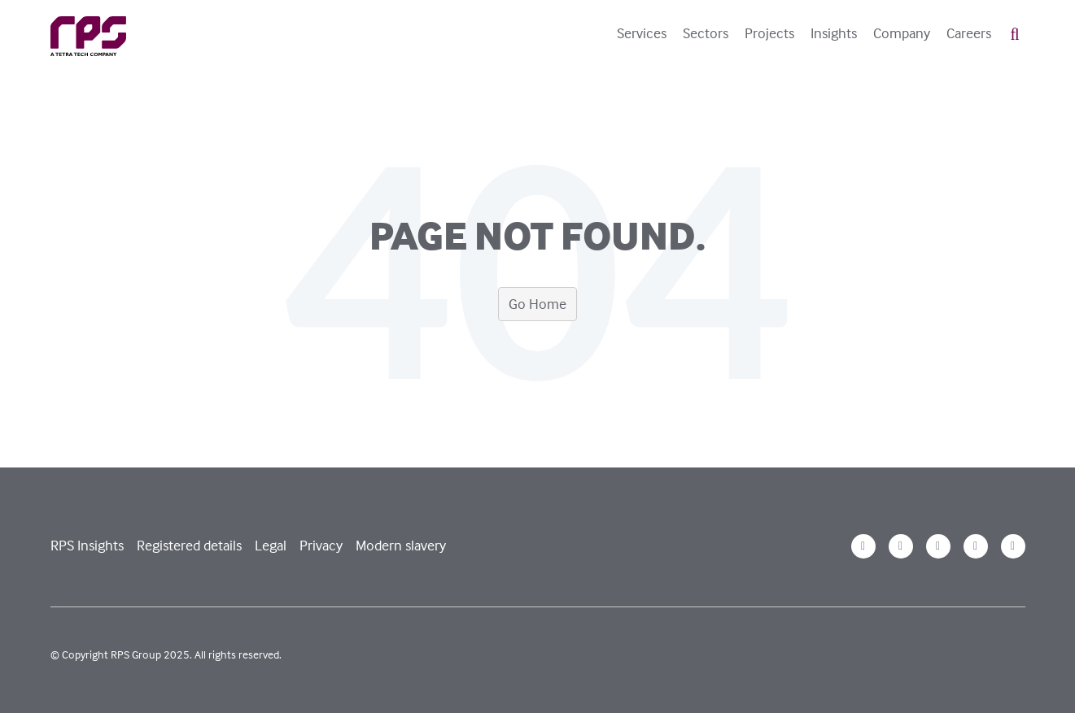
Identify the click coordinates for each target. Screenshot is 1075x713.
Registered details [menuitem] (189, 545)
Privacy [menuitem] (321, 545)
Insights (834, 33)
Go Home (537, 303)
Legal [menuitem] (270, 545)
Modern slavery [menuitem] (401, 545)
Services (641, 33)
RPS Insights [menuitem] (87, 545)
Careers (968, 33)
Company (901, 33)
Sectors (705, 33)
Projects (769, 33)
